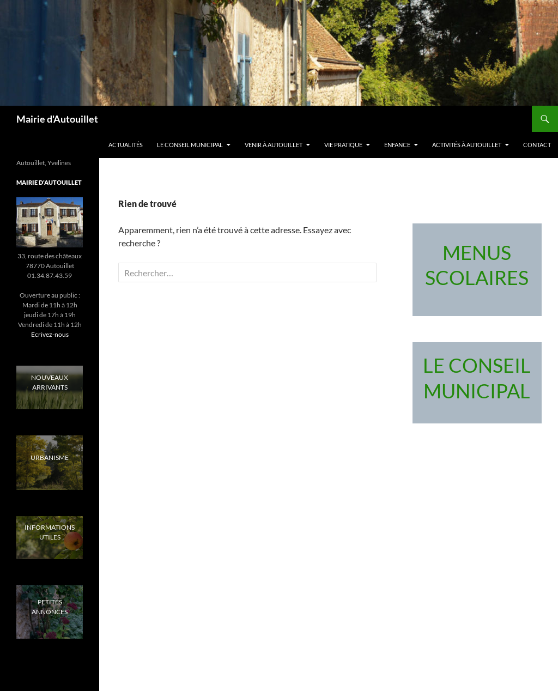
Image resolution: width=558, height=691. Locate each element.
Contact (537, 144)
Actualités (125, 144)
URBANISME (50, 457)
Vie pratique (343, 144)
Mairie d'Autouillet (57, 119)
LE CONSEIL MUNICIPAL (190, 144)
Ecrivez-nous (50, 334)
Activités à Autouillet (466, 144)
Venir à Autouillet (273, 144)
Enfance (397, 144)
